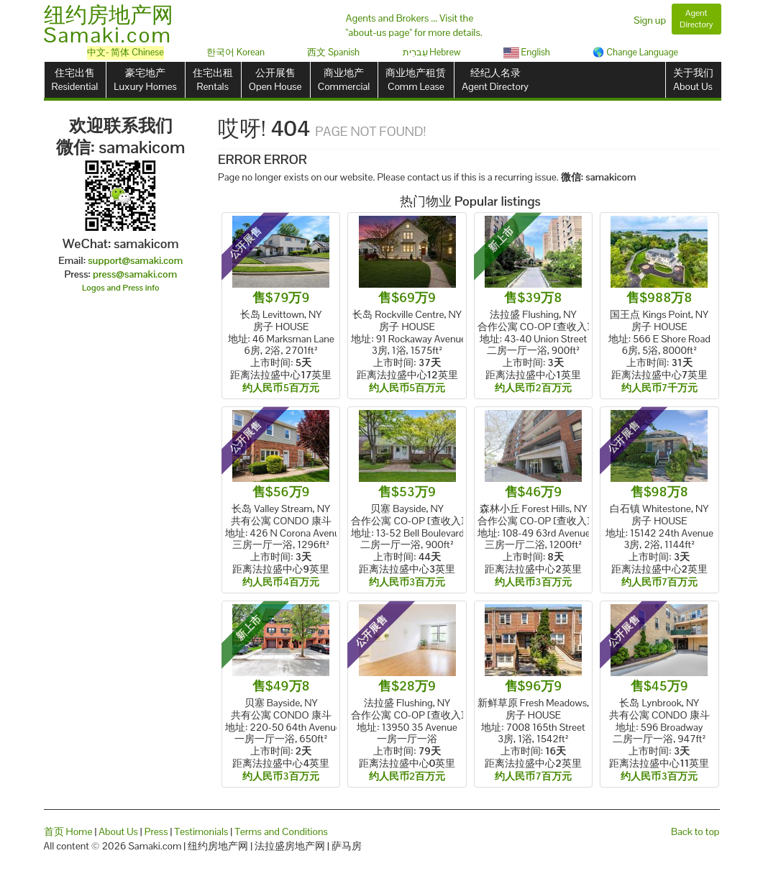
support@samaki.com (135, 260)
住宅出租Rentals (213, 79)
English (526, 52)
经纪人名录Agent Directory (495, 79)
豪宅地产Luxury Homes (145, 79)
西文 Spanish (333, 52)
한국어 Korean (235, 52)
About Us (118, 831)
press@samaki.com (135, 274)
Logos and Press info (121, 287)
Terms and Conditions (281, 831)
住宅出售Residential (75, 79)
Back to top (695, 831)
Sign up (650, 20)
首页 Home (68, 831)
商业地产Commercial (344, 79)
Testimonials (201, 831)
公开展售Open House (275, 79)
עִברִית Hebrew (432, 52)
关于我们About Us (693, 79)
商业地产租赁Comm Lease (415, 79)
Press (156, 831)
